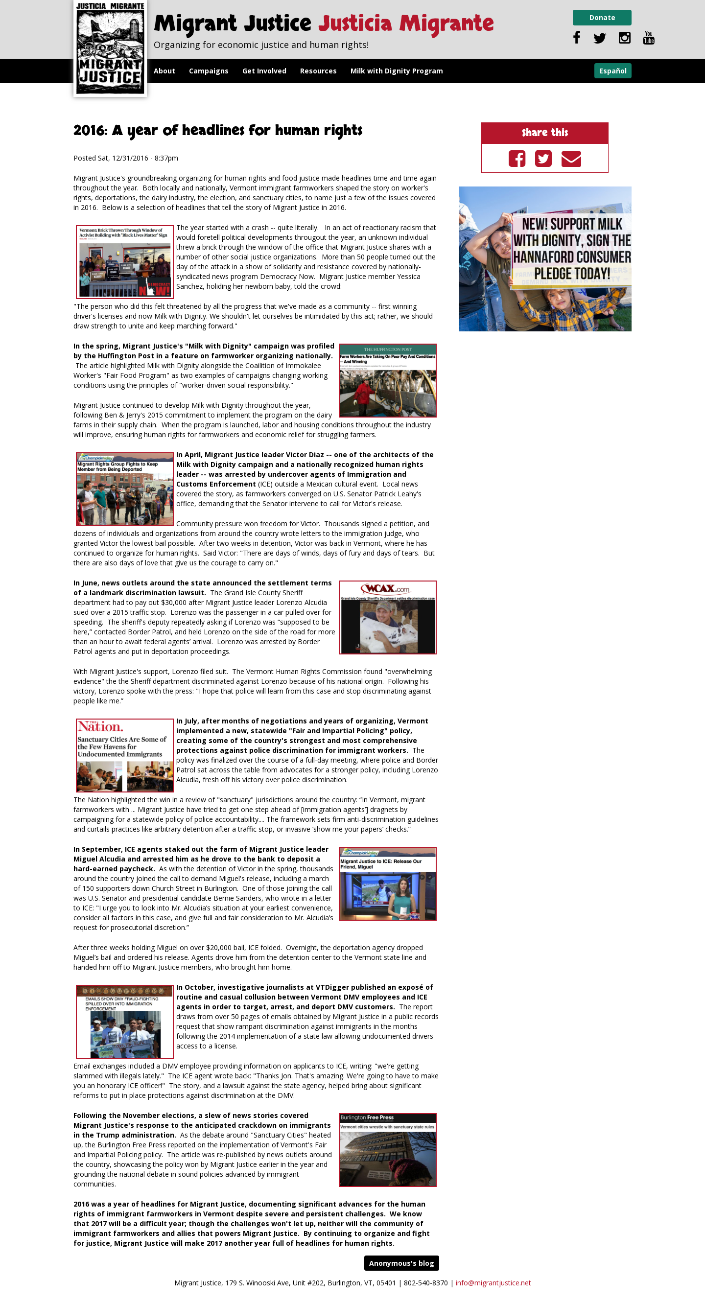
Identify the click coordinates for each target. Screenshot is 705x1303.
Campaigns (209, 70)
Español (613, 70)
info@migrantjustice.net (493, 1282)
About (164, 70)
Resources (318, 70)
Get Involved (264, 70)
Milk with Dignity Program (397, 70)
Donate (602, 17)
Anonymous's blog (401, 1263)
